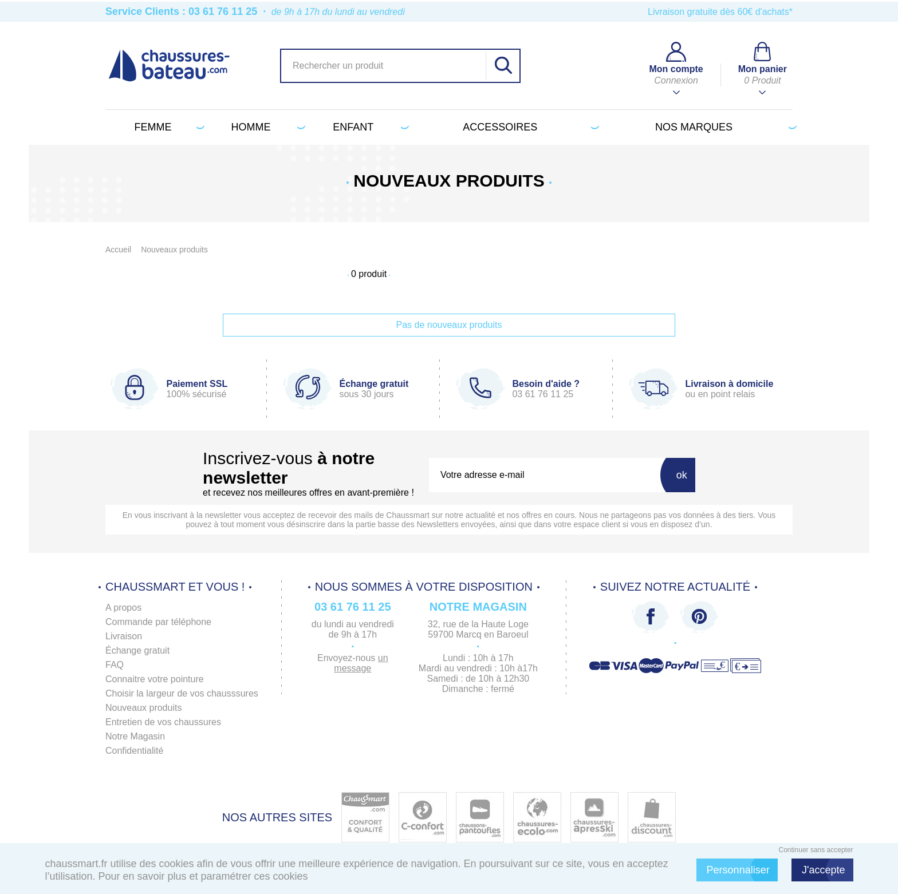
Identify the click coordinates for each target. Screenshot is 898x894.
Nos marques (724, 127)
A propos (123, 607)
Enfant (369, 127)
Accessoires (529, 127)
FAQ (114, 665)
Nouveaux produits (143, 708)
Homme (266, 127)
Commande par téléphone (158, 622)
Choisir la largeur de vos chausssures (181, 693)
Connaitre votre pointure (154, 679)
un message (361, 663)
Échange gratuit (137, 650)
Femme (167, 127)
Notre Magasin (135, 736)
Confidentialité (134, 750)
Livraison (123, 636)
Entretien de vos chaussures (163, 722)
